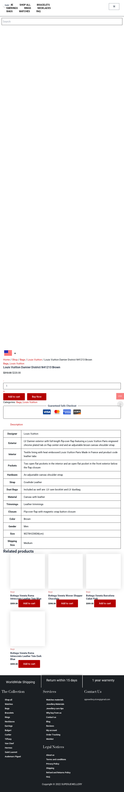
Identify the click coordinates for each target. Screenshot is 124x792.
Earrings (12, 8)
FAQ (38, 11)
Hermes (8, 748)
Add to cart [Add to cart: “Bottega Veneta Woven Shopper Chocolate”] (67, 603)
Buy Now (36, 396)
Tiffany (8, 739)
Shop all (25, 4)
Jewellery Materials (55, 704)
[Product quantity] (62, 386)
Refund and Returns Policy (58, 772)
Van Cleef (9, 743)
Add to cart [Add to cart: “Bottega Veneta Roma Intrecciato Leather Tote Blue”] (29, 603)
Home (6, 359)
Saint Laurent (11, 752)
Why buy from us (54, 713)
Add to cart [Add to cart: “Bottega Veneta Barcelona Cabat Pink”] (105, 603)
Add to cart (14, 396)
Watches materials (54, 700)
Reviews (50, 726)
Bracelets (43, 4)
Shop (15, 359)
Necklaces (44, 8)
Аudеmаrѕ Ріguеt (13, 756)
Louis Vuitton (34, 359)
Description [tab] (16, 424)
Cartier (8, 734)
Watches (24, 11)
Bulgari (8, 730)
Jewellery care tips (55, 708)
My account (51, 730)
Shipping (50, 768)
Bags (9, 11)
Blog (48, 721)
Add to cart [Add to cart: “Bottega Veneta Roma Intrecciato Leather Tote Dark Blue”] (29, 663)
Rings (27, 8)
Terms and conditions (56, 759)
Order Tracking (53, 734)
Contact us (51, 717)
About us (50, 755)
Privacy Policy (52, 764)
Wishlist (49, 739)
